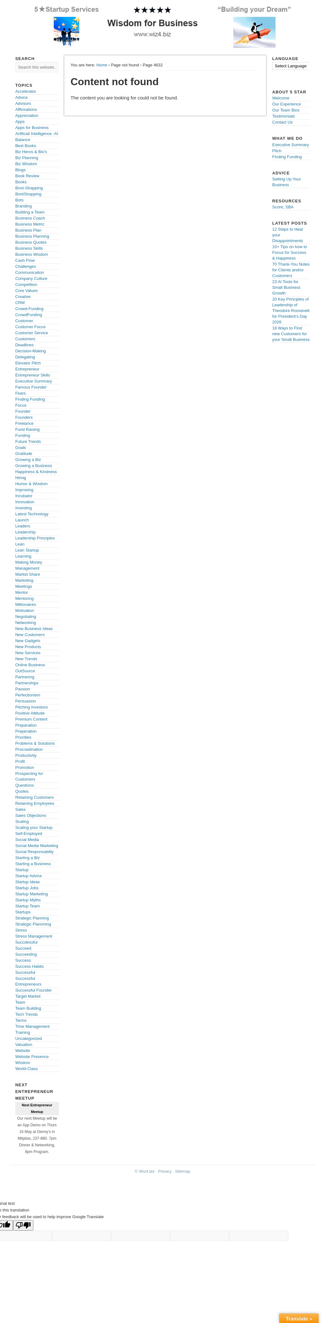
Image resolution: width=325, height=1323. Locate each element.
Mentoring (24, 598)
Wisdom (22, 1062)
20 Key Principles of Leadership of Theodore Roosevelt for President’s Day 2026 (290, 310)
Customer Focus (30, 326)
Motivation (24, 610)
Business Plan (28, 230)
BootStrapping (28, 194)
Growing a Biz (28, 459)
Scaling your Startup (33, 827)
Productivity (26, 755)
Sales (20, 809)
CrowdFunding (28, 314)
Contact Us (282, 122)
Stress (21, 930)
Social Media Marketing (36, 845)
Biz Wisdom (26, 163)
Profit (20, 761)
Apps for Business (32, 127)
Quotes (22, 791)
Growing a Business (33, 465)
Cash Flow (25, 260)
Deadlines (24, 345)
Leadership (25, 532)
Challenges (25, 266)
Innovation (24, 501)
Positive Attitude (30, 713)
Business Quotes (30, 242)
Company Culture (31, 278)
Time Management (32, 1026)
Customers (25, 338)
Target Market (27, 996)
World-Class (26, 1068)
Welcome (280, 98)
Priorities (23, 737)
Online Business (30, 664)
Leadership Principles (35, 538)
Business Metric (30, 224)
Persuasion (25, 701)
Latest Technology (32, 514)
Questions (24, 785)
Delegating (25, 357)
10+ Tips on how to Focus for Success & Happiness (289, 252)
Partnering (24, 677)
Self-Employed (28, 833)
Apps (20, 121)
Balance (22, 139)
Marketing (24, 580)
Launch (22, 520)
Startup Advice (28, 875)
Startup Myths (28, 900)
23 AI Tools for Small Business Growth (286, 287)
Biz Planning (26, 157)
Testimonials (283, 116)
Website (22, 1050)
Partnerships (26, 683)
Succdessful (26, 942)
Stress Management (33, 936)
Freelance (24, 423)
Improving (24, 489)
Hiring (20, 477)
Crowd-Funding (29, 308)
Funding (22, 435)
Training (22, 1032)
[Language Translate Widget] (295, 66)
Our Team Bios (286, 110)
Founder (23, 411)
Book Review (27, 175)
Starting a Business (33, 863)
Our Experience (286, 104)
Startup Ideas (27, 881)
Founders (24, 417)
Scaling (22, 821)
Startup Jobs (26, 887)
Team (20, 1002)
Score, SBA (283, 207)
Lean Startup (27, 550)
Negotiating (25, 616)
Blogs (20, 169)
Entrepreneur (27, 369)
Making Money (28, 562)
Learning (23, 556)
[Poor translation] (23, 1225)
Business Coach (30, 218)
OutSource (25, 670)
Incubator (23, 495)
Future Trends (28, 441)
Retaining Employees (34, 803)
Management (27, 568)
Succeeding (26, 954)
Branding (23, 206)
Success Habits (29, 966)
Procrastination (29, 749)
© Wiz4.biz (145, 1171)
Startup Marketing (31, 894)
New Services (27, 652)
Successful (25, 972)
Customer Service (31, 332)
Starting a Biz (27, 857)
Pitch (276, 150)
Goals (20, 447)
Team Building (28, 1008)
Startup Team (27, 906)
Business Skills (29, 248)
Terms (20, 1020)
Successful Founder (33, 990)
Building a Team (30, 212)
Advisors (23, 103)
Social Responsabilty (34, 851)
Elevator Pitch (28, 363)
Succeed (23, 948)
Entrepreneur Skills (32, 375)
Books (21, 182)
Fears (20, 393)
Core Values (26, 290)
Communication (29, 272)
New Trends (26, 658)
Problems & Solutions (35, 743)
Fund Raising (27, 429)
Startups (23, 912)
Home (101, 65)
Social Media (27, 839)
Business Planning (32, 236)
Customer (24, 320)
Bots (19, 200)
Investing (23, 507)
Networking (25, 622)
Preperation (26, 731)
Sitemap (182, 1171)
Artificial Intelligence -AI (36, 133)
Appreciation (26, 115)
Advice (21, 97)
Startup (22, 869)
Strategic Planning (32, 918)
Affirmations (26, 109)
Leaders (22, 526)
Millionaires (25, 604)
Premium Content (31, 719)
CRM (20, 302)
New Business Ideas (34, 628)
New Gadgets (27, 640)
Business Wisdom (31, 254)
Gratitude (23, 453)
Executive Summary (33, 381)
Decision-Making (30, 351)
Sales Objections (30, 815)
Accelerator (25, 91)
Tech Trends (26, 1014)
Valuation (23, 1044)
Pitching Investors (31, 707)
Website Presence (32, 1056)
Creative (23, 296)
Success (23, 960)
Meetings (23, 586)
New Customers (30, 634)
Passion (22, 689)
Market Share (27, 574)
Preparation (26, 725)
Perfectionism (27, 695)
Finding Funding (30, 399)
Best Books (25, 145)
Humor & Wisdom (31, 483)
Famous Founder (31, 387)
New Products (28, 646)
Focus (20, 405)
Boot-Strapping (29, 188)
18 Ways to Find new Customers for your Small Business (291, 334)
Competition (26, 284)
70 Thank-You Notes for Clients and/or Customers (291, 270)
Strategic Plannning (33, 924)
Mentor (21, 592)
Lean (19, 544)
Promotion (24, 767)
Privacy (165, 1171)
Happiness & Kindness (36, 471)
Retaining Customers (34, 797)
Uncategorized (28, 1038)
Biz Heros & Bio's (31, 151)
